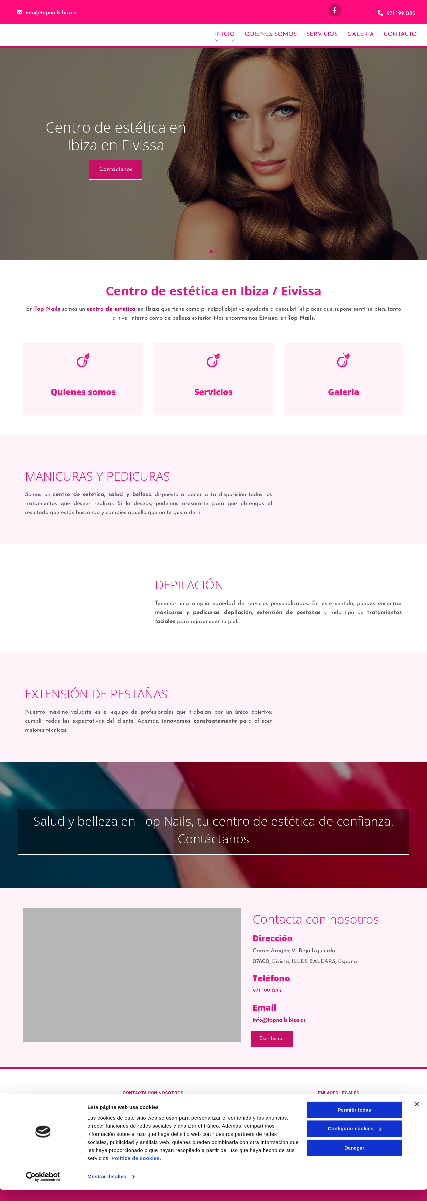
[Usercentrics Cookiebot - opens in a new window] (43, 1188)
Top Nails (47, 309)
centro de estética (111, 309)
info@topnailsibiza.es (52, 13)
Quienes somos (83, 391)
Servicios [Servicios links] (321, 34)
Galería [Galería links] (360, 34)
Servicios (213, 391)
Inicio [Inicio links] (224, 34)
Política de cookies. (136, 1169)
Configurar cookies (354, 1140)
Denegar (354, 1159)
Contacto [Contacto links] (400, 34)
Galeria (343, 391)
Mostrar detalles (106, 1188)
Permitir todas (354, 1121)
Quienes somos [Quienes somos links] (270, 34)
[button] (115, 169)
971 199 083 (401, 13)
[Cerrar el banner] (416, 1115)
